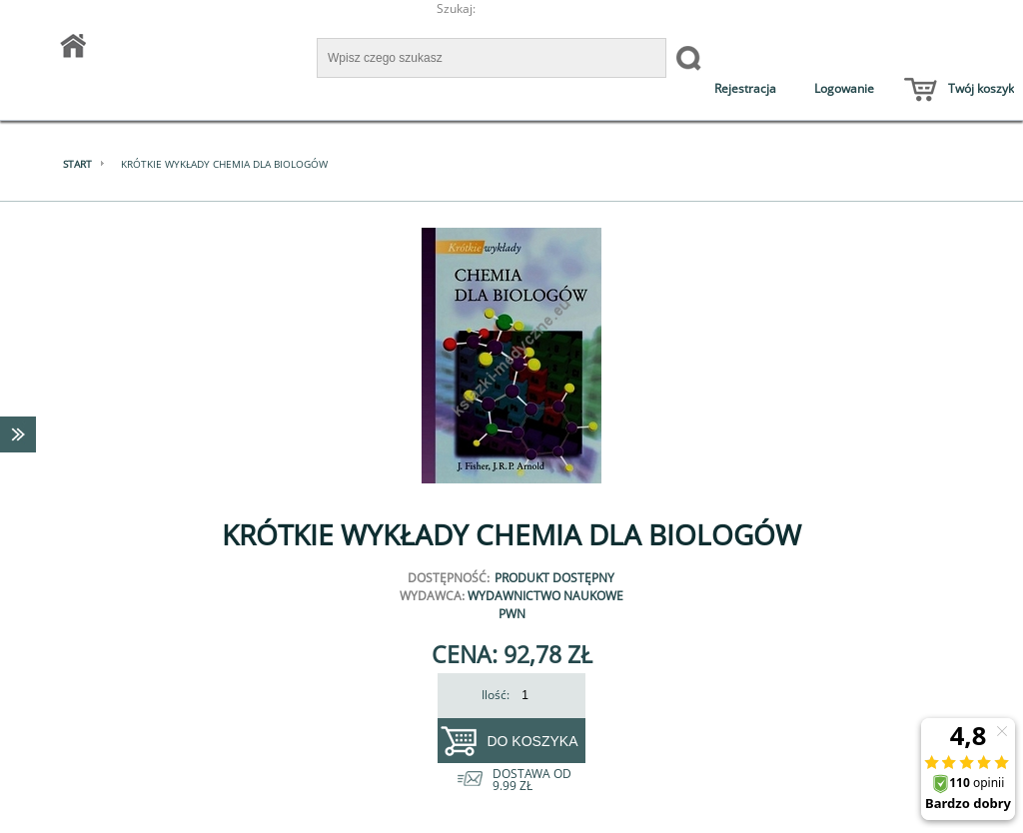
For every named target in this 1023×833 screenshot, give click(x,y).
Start (77, 164)
